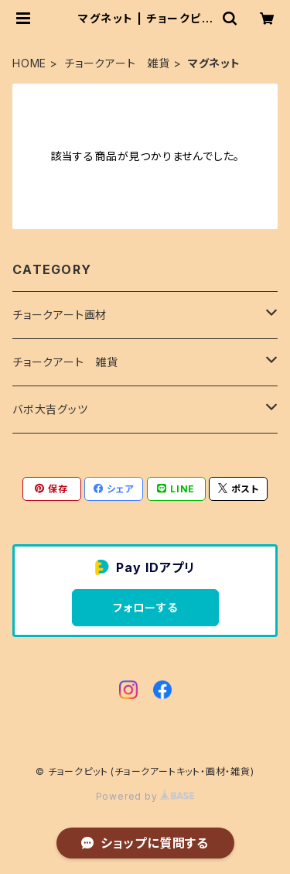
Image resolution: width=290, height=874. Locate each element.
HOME (29, 63)
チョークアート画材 (59, 314)
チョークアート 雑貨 (117, 63)
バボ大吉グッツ (50, 409)
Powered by (145, 796)
